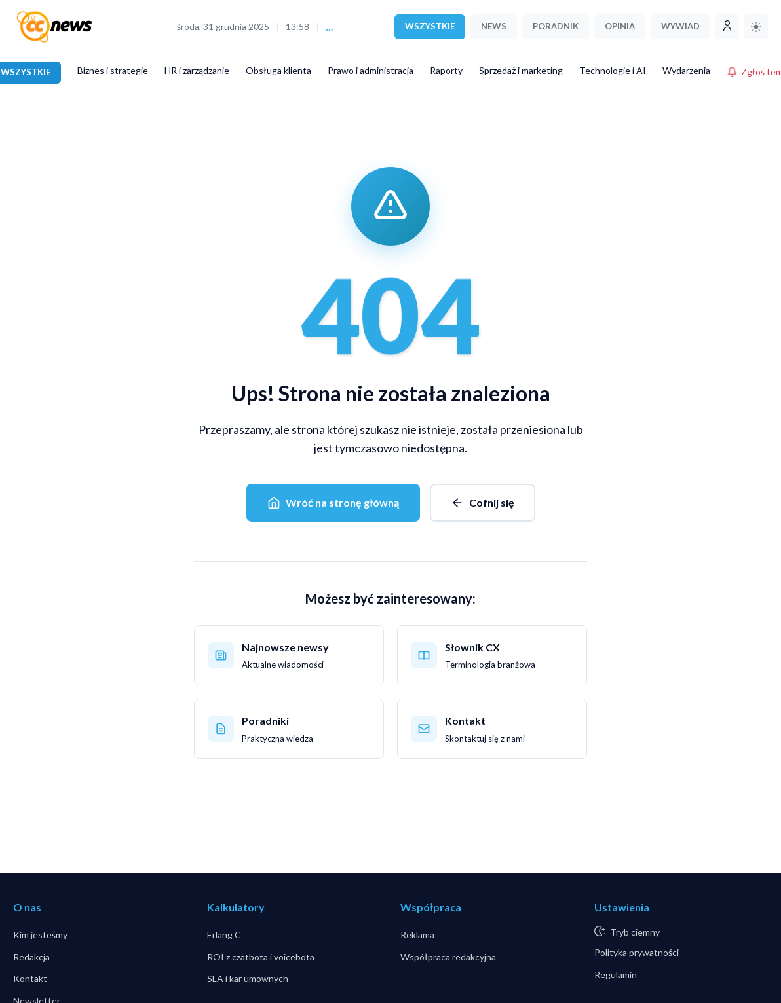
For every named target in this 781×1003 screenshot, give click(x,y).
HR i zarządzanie (196, 70)
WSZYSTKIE (430, 26)
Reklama (417, 934)
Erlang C (224, 934)
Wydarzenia (686, 70)
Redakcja (31, 956)
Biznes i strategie (112, 70)
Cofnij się (482, 502)
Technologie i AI (612, 70)
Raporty (446, 70)
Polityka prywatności (636, 952)
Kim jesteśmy (40, 934)
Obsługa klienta (278, 70)
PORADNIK (556, 26)
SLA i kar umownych (247, 978)
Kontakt (30, 978)
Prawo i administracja (370, 70)
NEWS (493, 26)
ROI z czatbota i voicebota (260, 956)
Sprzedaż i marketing (521, 70)
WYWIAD (680, 26)
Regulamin (615, 974)
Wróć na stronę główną (333, 502)
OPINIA (620, 26)
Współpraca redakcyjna (448, 956)
